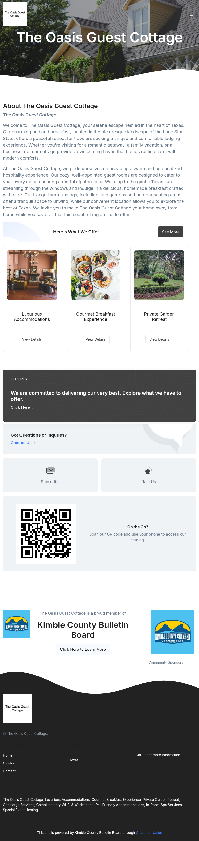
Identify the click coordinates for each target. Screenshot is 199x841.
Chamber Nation (149, 833)
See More (171, 231)
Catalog (9, 763)
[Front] (16, 14)
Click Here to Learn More (83, 649)
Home (7, 755)
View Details (32, 339)
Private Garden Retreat (159, 317)
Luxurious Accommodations (32, 317)
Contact (9, 771)
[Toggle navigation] (191, 14)
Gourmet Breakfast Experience (95, 317)
